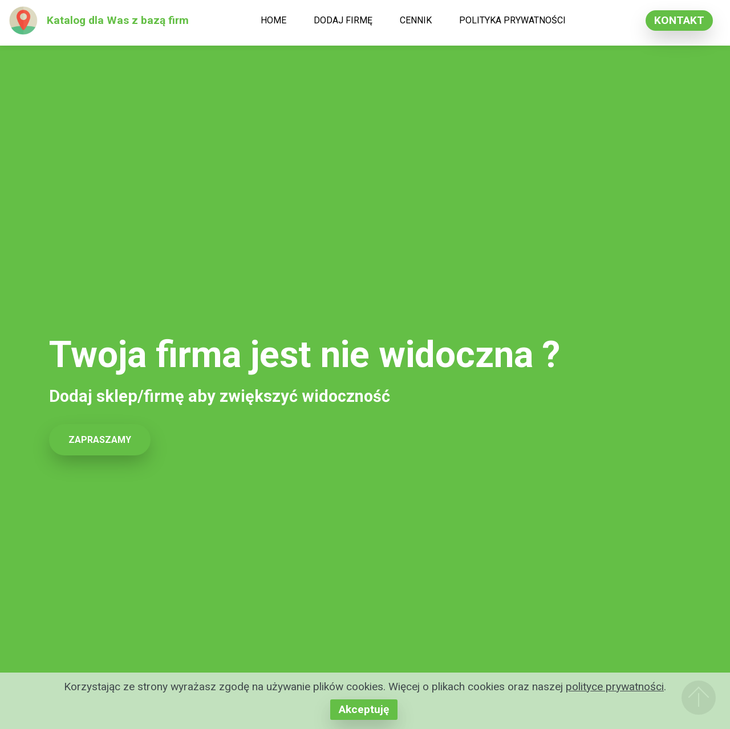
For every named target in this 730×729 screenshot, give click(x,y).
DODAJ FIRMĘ (343, 20)
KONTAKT (679, 20)
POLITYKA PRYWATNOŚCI (512, 20)
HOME (273, 20)
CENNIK (416, 20)
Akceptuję (364, 709)
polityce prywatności (615, 686)
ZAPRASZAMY (99, 439)
